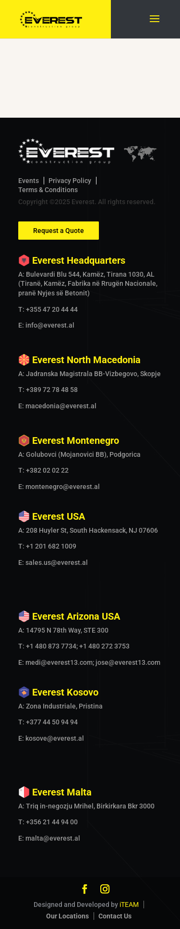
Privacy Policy (69, 180)
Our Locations (67, 916)
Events (28, 180)
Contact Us (115, 916)
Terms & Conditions (48, 190)
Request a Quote (58, 230)
